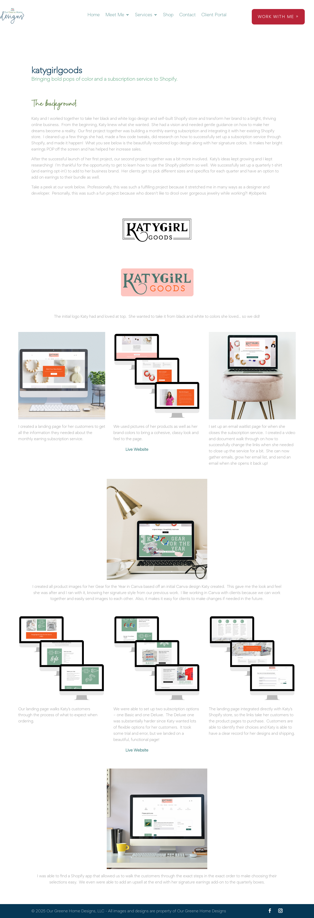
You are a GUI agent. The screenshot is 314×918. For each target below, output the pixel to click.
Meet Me (114, 15)
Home (93, 15)
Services (143, 15)
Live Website (136, 449)
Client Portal (214, 15)
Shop (168, 15)
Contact (187, 15)
